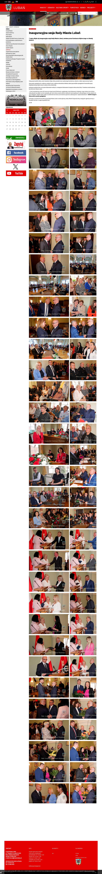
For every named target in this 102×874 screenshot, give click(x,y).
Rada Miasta (9, 36)
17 (19, 122)
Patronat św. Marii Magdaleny (13, 79)
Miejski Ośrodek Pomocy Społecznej (15, 38)
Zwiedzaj (15, 138)
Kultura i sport (62, 7)
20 (7, 125)
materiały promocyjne (81, 857)
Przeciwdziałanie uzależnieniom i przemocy (14, 41)
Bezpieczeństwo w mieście (12, 72)
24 (19, 125)
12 (25, 119)
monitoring (53, 13)
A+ (78, 2)
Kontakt (72, 13)
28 (10, 129)
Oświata (51, 7)
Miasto (43, 7)
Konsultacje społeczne (11, 77)
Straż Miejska (9, 45)
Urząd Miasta (9, 30)
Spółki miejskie (9, 47)
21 (10, 125)
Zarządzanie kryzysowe (12, 74)
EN (9, 2)
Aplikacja (16, 27)
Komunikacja (9, 66)
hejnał (77, 853)
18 (22, 122)
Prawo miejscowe (10, 70)
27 (7, 129)
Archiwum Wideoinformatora (13, 87)
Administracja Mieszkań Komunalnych (15, 44)
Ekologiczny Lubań (10, 53)
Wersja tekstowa (92, 2)
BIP (46, 13)
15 (13, 122)
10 (19, 119)
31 (19, 129)
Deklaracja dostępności (34, 866)
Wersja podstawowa (84, 2)
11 (22, 119)
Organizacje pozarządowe (12, 51)
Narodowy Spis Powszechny (13, 85)
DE (13, 2)
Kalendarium (62, 13)
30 (16, 129)
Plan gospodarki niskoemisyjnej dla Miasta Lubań (14, 56)
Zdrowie (8, 64)
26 (25, 125)
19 (25, 122)
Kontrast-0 (86, 2)
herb (77, 855)
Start (7, 27)
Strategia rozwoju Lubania (12, 75)
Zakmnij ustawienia (96, 2)
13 (7, 122)
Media (7, 68)
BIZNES (82, 7)
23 (16, 125)
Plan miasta (9, 34)
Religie (7, 62)
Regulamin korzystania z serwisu (14, 89)
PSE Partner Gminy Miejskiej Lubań (14, 81)
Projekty (90, 7)
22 (13, 125)
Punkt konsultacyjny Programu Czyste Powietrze (15, 59)
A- (82, 2)
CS (16, 2)
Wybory (8, 83)
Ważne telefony (10, 32)
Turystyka (74, 7)
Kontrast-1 (88, 2)
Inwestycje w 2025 (10, 91)
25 (22, 125)
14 (10, 122)
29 (13, 129)
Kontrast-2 (90, 2)
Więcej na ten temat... (89, 871)
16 (16, 122)
